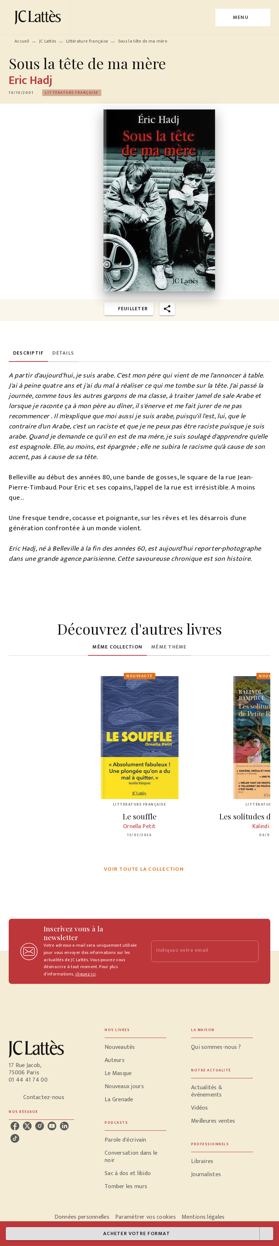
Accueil (22, 41)
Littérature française (87, 41)
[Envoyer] (250, 951)
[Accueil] (39, 17)
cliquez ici (85, 974)
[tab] (28, 353)
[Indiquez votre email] (195, 951)
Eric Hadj (30, 80)
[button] (71, 92)
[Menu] (242, 17)
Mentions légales (203, 1217)
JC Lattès (47, 41)
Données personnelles (81, 1217)
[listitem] (15, 1126)
